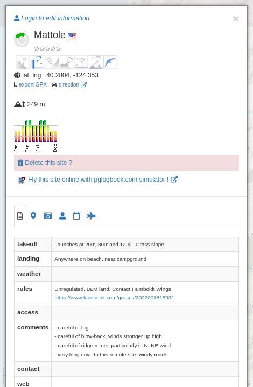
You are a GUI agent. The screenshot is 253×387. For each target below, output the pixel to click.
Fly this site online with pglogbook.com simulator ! (98, 179)
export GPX (33, 85)
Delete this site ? (45, 163)
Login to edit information (51, 18)
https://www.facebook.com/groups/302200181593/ (113, 297)
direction (73, 85)
